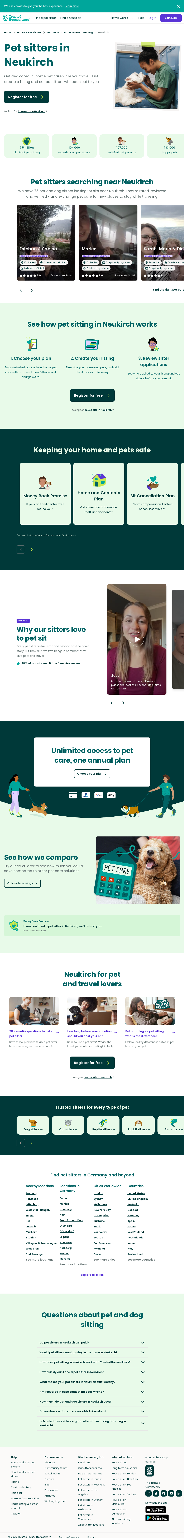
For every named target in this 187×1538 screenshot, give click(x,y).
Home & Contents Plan (25, 1498)
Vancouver (100, 1232)
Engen (29, 1215)
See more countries (141, 1260)
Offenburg (32, 1204)
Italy (130, 1248)
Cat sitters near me (90, 1468)
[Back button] (21, 290)
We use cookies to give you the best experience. (41, 6)
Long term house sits (124, 1468)
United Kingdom (137, 1199)
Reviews (16, 1513)
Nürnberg (66, 1248)
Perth (97, 1226)
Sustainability (52, 1473)
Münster (65, 1259)
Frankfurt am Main (71, 1220)
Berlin (63, 1198)
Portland (99, 1248)
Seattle (98, 1237)
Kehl (28, 1221)
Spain (131, 1221)
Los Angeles (101, 1215)
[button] (136, 639)
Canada (132, 1210)
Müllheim (31, 1232)
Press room (51, 1490)
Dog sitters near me (90, 1473)
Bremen (64, 1253)
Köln (62, 1215)
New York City (102, 1210)
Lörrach (31, 1226)
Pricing (15, 1482)
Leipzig (64, 1237)
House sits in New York (125, 1479)
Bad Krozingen (35, 1254)
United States (136, 1193)
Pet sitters (84, 1462)
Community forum (56, 1468)
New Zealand (135, 1232)
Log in (152, 18)
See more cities (104, 1260)
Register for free (26, 96)
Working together (55, 1501)
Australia (133, 1204)
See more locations (39, 1260)
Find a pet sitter (45, 18)
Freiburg (31, 1193)
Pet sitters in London (90, 1479)
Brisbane (99, 1221)
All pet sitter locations (91, 1524)
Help (141, 18)
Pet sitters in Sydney (90, 1500)
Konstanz (32, 1199)
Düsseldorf (67, 1231)
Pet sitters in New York (91, 1484)
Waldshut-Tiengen (38, 1210)
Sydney (98, 1199)
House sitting (119, 1462)
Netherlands (135, 1237)
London (98, 1193)
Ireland (131, 1243)
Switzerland (135, 1254)
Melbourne (100, 1204)
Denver (98, 1254)
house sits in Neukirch (31, 111)
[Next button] (32, 290)
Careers (49, 1479)
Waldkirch (32, 1248)
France (131, 1226)
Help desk (16, 1493)
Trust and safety (21, 1487)
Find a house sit (70, 18)
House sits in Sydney (124, 1494)
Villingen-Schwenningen (41, 1243)
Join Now (171, 18)
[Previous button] (111, 703)
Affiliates (50, 1495)
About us (50, 1462)
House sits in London (124, 1473)
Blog (47, 1484)
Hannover (66, 1242)
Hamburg (66, 1209)
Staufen (31, 1237)
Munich (64, 1203)
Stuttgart (66, 1226)
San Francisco (103, 1243)
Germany (133, 1215)
